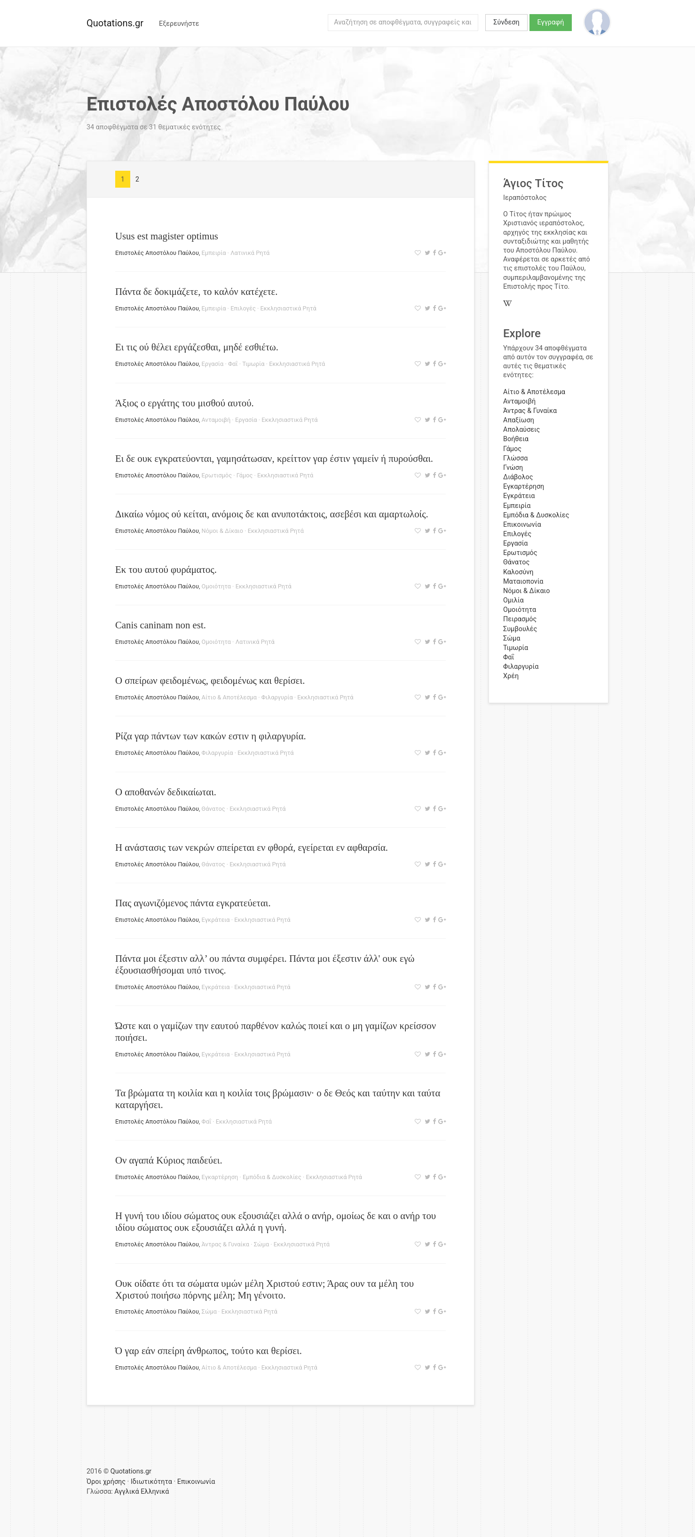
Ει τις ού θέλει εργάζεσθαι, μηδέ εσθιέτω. (196, 346)
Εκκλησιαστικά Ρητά (288, 308)
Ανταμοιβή (216, 419)
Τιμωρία (253, 363)
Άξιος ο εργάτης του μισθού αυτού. (184, 402)
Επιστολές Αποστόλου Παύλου (157, 252)
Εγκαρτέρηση (220, 1176)
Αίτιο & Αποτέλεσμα (229, 697)
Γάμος (245, 475)
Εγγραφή (550, 22)
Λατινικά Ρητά (249, 252)
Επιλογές (243, 308)
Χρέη (511, 676)
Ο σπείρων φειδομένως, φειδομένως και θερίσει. (210, 680)
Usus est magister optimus (166, 235)
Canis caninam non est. (160, 624)
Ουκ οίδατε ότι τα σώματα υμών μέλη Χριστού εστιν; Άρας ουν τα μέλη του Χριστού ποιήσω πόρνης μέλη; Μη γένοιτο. (264, 1289)
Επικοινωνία (522, 525)
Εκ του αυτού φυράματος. (166, 569)
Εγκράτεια (216, 919)
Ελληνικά (155, 1492)
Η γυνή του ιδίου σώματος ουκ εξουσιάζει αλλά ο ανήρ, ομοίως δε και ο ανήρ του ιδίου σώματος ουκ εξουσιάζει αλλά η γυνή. (275, 1221)
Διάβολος (518, 477)
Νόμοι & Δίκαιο (222, 530)
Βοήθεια (516, 439)
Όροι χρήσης (106, 1482)
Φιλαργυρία (277, 697)
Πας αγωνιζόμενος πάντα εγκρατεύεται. (193, 902)
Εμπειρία (214, 252)
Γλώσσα (515, 458)
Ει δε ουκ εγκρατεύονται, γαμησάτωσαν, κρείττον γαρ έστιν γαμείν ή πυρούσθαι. (274, 458)
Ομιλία (513, 600)
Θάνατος (213, 808)
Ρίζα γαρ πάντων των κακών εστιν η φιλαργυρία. (210, 735)
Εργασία (213, 363)
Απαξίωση (518, 420)
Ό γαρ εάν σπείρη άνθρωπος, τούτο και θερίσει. (208, 1350)
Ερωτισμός (217, 475)
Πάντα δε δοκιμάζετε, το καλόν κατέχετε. (196, 291)
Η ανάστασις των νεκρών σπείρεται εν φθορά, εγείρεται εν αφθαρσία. (251, 847)
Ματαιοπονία (523, 582)
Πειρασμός (520, 619)
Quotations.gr (115, 23)
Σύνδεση (506, 22)
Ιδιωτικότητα (151, 1482)
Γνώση (513, 468)
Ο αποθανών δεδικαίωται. (165, 791)
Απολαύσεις (521, 430)
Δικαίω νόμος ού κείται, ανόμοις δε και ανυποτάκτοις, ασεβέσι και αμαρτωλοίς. (271, 513)
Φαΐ (233, 363)
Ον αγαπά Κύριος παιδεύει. (168, 1160)
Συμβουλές (520, 629)
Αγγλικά (126, 1492)
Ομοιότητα (216, 586)
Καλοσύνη (518, 572)
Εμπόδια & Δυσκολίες (272, 1176)
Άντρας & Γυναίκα (226, 1244)
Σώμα (261, 1244)
